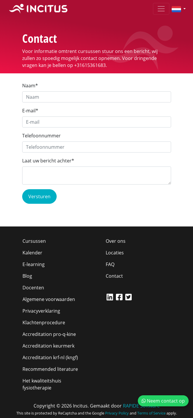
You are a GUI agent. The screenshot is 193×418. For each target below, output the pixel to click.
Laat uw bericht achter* (48, 160)
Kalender (32, 252)
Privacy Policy (117, 413)
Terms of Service (151, 413)
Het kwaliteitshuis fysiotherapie (41, 384)
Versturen (39, 196)
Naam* (30, 85)
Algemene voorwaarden (48, 299)
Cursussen (34, 241)
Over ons (116, 241)
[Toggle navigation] (161, 9)
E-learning (33, 264)
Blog (27, 276)
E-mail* (30, 110)
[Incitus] (38, 8)
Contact (114, 276)
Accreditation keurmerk (48, 346)
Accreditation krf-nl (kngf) (50, 357)
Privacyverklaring (41, 311)
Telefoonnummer (41, 135)
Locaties (115, 252)
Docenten (33, 287)
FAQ (110, 264)
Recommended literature (50, 369)
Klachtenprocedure (43, 322)
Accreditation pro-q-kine (49, 334)
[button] (176, 9)
